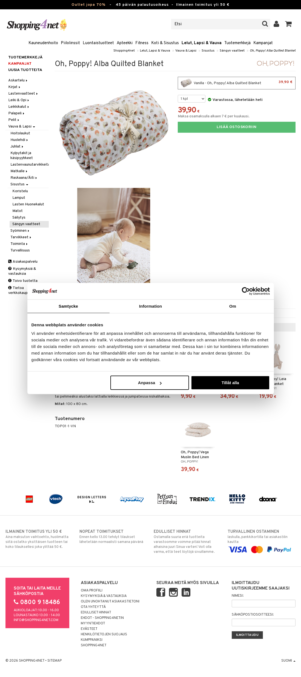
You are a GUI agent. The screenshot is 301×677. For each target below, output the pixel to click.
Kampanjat (263, 43)
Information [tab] (150, 306)
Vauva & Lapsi (185, 51)
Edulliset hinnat (96, 612)
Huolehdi (19, 140)
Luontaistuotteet (98, 43)
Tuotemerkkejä (237, 43)
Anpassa (150, 382)
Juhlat (17, 146)
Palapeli (16, 113)
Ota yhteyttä (93, 607)
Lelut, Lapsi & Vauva (202, 43)
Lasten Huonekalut (28, 204)
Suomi (288, 661)
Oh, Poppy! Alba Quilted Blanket (273, 51)
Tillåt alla (230, 382)
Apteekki (125, 43)
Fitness (141, 43)
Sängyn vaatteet (232, 51)
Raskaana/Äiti (24, 177)
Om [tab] (232, 306)
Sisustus (208, 51)
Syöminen (20, 230)
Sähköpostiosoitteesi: (253, 615)
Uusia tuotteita (25, 70)
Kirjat (14, 87)
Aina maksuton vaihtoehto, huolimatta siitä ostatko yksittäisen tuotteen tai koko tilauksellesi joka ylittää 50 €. (39, 539)
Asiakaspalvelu (23, 261)
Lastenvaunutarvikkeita (29, 164)
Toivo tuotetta (23, 281)
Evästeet (89, 629)
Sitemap (54, 661)
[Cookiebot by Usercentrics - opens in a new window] (246, 291)
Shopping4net (124, 51)
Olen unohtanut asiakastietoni (110, 601)
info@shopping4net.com (36, 620)
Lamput (18, 198)
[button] (288, 24)
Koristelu (20, 191)
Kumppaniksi (91, 640)
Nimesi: (237, 596)
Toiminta (19, 244)
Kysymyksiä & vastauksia (22, 271)
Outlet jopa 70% (88, 4)
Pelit (14, 120)
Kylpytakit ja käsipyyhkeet (21, 155)
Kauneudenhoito (43, 43)
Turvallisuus (20, 250)
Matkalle (19, 171)
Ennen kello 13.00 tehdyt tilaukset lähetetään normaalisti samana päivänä (113, 536)
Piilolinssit (70, 43)
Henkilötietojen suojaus (104, 634)
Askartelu (18, 80)
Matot (17, 211)
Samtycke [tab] (68, 306)
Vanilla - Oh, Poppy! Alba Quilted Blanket (237, 83)
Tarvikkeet (21, 237)
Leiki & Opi (19, 100)
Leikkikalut (19, 106)
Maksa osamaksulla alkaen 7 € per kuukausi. (214, 116)
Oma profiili (91, 590)
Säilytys (18, 217)
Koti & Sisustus (165, 43)
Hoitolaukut (20, 133)
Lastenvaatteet (23, 93)
